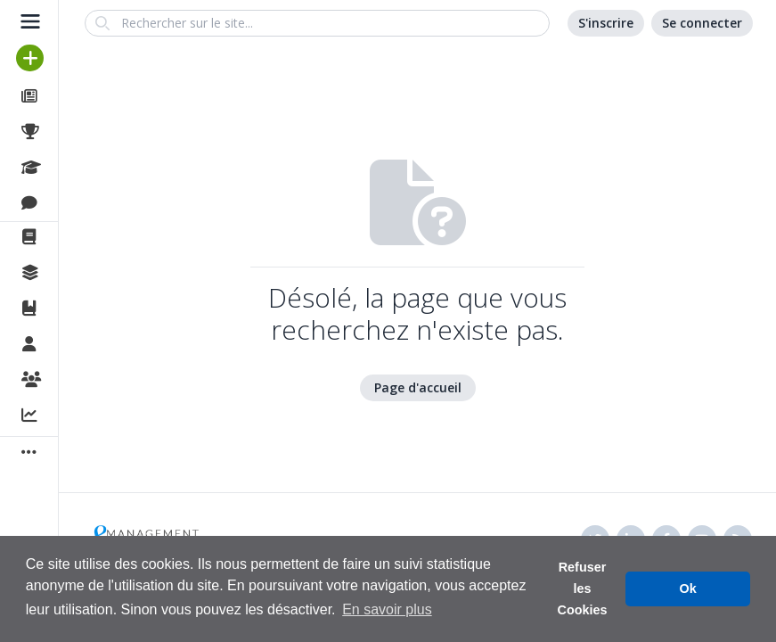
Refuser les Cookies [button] (583, 588)
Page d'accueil (418, 387)
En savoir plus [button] (387, 609)
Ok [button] (688, 588)
